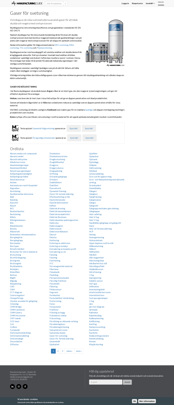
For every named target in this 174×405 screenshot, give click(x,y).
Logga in (125, 3)
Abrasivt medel (16, 156)
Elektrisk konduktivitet (59, 214)
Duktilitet (53, 185)
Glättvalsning (95, 168)
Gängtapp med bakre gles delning (104, 208)
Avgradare (14, 188)
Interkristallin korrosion (100, 292)
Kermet (92, 341)
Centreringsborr (17, 295)
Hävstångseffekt (96, 266)
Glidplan (93, 165)
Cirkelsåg (14, 304)
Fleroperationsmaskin (59, 278)
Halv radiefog (95, 214)
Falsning (53, 255)
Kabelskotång (95, 315)
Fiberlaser (54, 269)
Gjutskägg (93, 162)
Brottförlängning (18, 257)
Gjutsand (93, 159)
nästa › (70, 351)
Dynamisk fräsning (57, 191)
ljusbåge (89, 110)
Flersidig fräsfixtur (58, 281)
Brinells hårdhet (17, 249)
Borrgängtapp (16, 240)
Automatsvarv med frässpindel (23, 185)
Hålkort (92, 249)
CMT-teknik (15, 318)
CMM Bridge (16, 307)
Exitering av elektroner (59, 243)
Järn (91, 304)
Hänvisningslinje (96, 260)
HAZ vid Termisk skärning (100, 228)
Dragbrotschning (57, 159)
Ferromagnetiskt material (60, 266)
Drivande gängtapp (58, 176)
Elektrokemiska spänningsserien (63, 220)
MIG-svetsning (61, 45)
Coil (12, 324)
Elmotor (53, 237)
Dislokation (54, 153)
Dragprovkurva (56, 168)
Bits (12, 223)
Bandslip (14, 200)
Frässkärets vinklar (58, 315)
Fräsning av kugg (57, 312)
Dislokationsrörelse (58, 156)
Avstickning (15, 191)
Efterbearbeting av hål (59, 197)
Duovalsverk (55, 188)
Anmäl (127, 382)
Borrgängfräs (16, 237)
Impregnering (95, 278)
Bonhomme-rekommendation (23, 234)
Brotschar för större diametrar (24, 252)
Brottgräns (15, 260)
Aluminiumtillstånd (18, 168)
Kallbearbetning (96, 318)
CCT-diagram (16, 292)
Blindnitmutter (16, 226)
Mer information (147, 401)
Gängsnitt (93, 205)
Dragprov (53, 165)
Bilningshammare (17, 220)
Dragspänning (55, 171)
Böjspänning (15, 283)
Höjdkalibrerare (96, 269)
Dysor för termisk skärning (61, 194)
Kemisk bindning (96, 338)
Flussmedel (54, 283)
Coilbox (13, 327)
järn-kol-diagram (96, 307)
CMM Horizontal (17, 315)
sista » (79, 351)
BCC (12, 208)
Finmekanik (54, 272)
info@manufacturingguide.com (21, 377)
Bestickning (15, 214)
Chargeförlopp (16, 298)
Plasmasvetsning (44, 48)
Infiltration (94, 286)
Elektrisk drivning (57, 208)
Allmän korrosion (17, 162)
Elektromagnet (56, 226)
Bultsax (13, 275)
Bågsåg (13, 281)
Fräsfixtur (54, 309)
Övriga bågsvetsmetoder (43, 138)
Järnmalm (93, 309)
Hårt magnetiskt (96, 257)
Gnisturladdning (96, 174)
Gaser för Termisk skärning (61, 338)
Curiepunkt (15, 330)
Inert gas (93, 283)
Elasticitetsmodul (57, 200)
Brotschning (15, 255)
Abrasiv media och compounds (23, 153)
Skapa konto (137, 3)
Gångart (93, 191)
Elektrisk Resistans (58, 217)
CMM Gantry (16, 312)
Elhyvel (52, 234)
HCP (91, 231)
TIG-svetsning (26, 48)
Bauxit (13, 205)
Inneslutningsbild (97, 289)
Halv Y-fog (94, 220)
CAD (12, 286)
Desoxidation (16, 341)
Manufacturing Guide (26, 3)
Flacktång (53, 275)
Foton (52, 304)
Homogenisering (96, 237)
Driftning (53, 174)
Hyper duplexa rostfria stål (101, 243)
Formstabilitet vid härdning (61, 298)
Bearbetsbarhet (17, 211)
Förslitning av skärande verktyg (63, 321)
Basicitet (14, 202)
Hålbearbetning (96, 246)
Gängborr (93, 194)
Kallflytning (94, 321)
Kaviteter (93, 333)
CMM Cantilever (17, 309)
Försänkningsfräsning (59, 327)
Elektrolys (54, 223)
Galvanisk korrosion (58, 330)
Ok (134, 401)
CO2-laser (14, 321)
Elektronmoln (55, 228)
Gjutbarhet (54, 344)
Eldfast (52, 205)
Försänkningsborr (57, 324)
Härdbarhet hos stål (98, 263)
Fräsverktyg (55, 318)
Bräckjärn (14, 269)
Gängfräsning (95, 197)
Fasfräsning (54, 260)
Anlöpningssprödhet (19, 176)
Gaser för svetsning (58, 336)
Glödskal (93, 171)
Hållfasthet (94, 252)
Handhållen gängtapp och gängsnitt (105, 223)
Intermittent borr (97, 295)
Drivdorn (53, 179)
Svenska (161, 5)
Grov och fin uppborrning (100, 176)
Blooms (13, 228)
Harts (91, 226)
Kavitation (94, 330)
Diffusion (14, 344)
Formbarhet (54, 295)
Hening (92, 234)
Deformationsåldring (19, 336)
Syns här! (74, 128)
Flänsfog (53, 286)
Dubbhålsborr (55, 182)
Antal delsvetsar (17, 179)
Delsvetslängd (16, 338)
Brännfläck (15, 272)
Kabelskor (93, 312)
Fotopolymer (55, 307)
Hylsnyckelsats (96, 240)
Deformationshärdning (20, 333)
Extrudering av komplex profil (62, 249)
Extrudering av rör (57, 252)
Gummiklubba (95, 188)
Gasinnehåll (54, 341)
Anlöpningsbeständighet (21, 174)
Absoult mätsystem (18, 159)
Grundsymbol (95, 185)
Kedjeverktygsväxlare (99, 336)
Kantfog (93, 324)
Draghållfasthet (56, 162)
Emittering (54, 240)
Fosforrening (55, 301)
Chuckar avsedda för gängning (23, 301)
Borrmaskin (15, 243)
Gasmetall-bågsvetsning (43, 128)
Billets (13, 217)
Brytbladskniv (16, 266)
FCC (51, 263)
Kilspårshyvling (96, 344)
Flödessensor (55, 289)
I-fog (91, 275)
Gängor (92, 202)
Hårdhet (93, 255)
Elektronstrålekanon (58, 231)
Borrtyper (14, 246)
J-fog (91, 301)
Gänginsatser (95, 200)
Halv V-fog (94, 217)
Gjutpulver (94, 156)
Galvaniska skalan (57, 333)
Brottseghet (15, 263)
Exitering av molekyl (58, 246)
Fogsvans (53, 292)
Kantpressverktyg (97, 327)
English (161, 2)
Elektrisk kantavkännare (60, 211)
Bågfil (12, 278)
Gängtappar (94, 211)
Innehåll (150, 3)
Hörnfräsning (95, 272)
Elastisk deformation (58, 202)
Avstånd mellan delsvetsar (21, 194)
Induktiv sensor (96, 281)
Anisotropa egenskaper (20, 171)
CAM (12, 289)
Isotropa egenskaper (98, 298)
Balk (12, 197)
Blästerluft (15, 231)
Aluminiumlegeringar (19, 165)
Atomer (13, 182)
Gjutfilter (93, 153)
